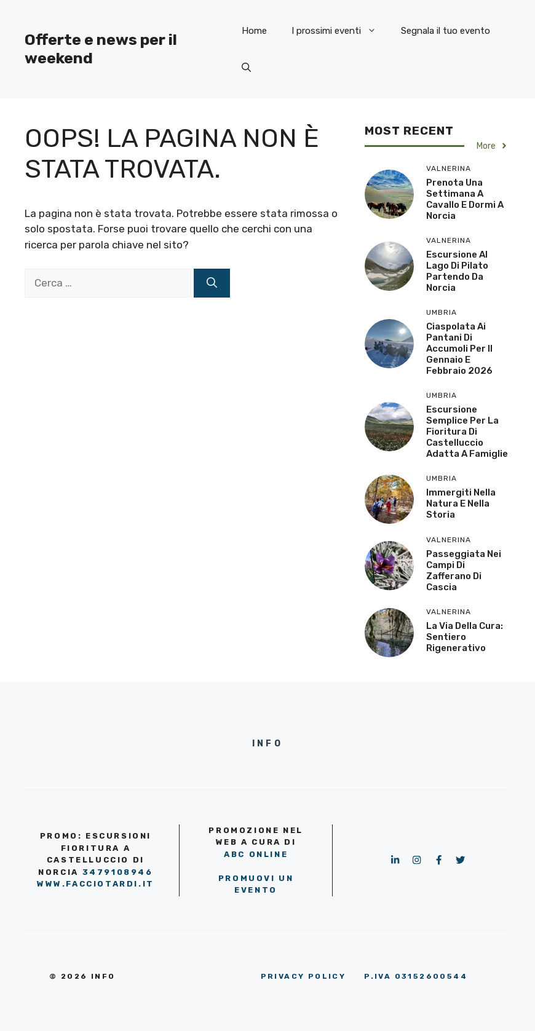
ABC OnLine (256, 854)
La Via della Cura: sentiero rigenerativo (464, 637)
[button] (246, 67)
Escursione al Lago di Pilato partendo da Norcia (457, 271)
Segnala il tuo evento (445, 30)
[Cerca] (212, 283)
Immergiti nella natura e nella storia (461, 503)
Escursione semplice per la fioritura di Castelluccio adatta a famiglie (467, 431)
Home (254, 30)
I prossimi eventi (340, 30)
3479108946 (117, 872)
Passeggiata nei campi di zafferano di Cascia (463, 570)
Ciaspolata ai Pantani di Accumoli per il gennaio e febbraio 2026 (459, 348)
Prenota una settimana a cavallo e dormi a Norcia (465, 199)
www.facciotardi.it (95, 883)
